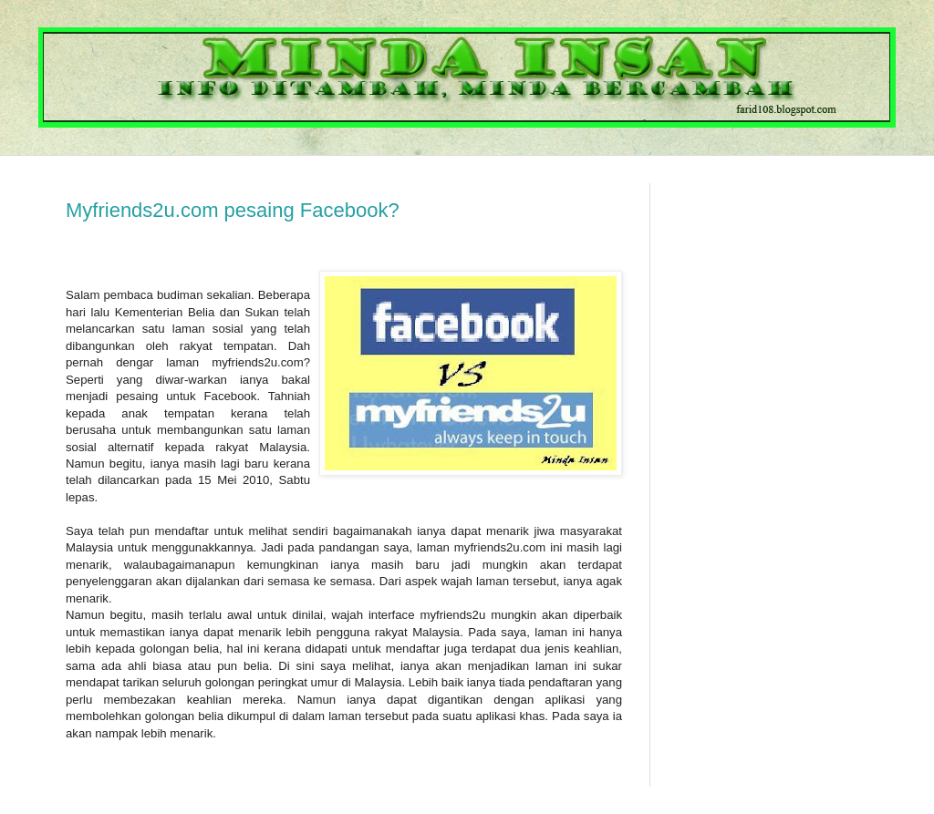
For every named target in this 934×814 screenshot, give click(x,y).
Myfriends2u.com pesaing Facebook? (233, 210)
